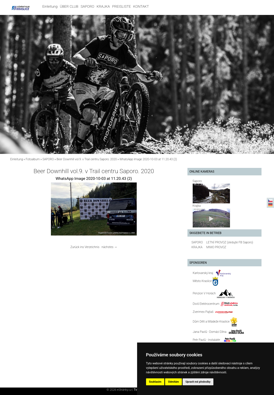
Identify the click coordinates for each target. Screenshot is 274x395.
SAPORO (87, 6)
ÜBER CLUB (69, 6)
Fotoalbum (33, 159)
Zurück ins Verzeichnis (85, 247)
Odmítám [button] (173, 381)
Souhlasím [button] (155, 381)
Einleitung (49, 6)
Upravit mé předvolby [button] (198, 381)
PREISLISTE (121, 6)
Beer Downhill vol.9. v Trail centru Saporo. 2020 (87, 159)
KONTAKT (141, 6)
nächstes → (109, 247)
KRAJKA (103, 6)
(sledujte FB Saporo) (240, 242)
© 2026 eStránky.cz (120, 389)
